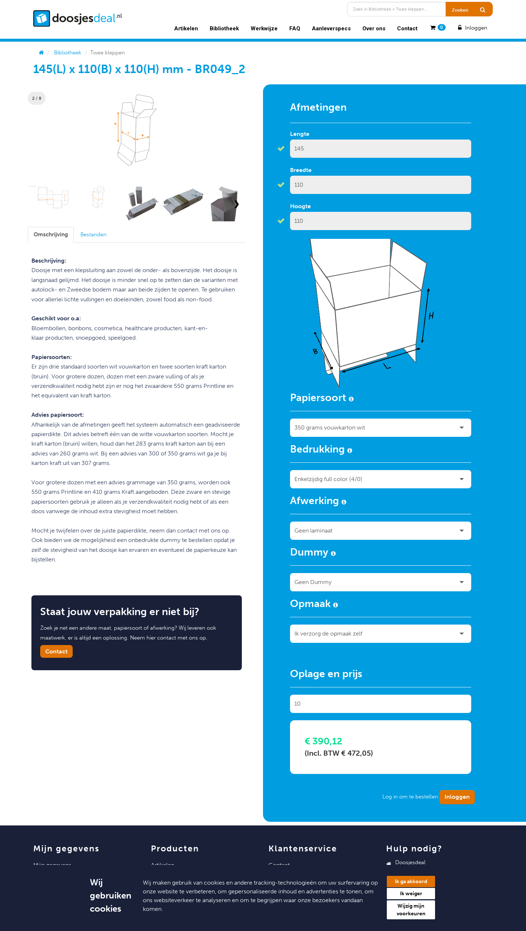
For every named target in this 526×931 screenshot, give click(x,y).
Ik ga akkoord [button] (411, 881)
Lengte (299, 133)
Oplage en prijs (326, 675)
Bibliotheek (224, 28)
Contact (407, 28)
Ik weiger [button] (411, 893)
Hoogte (300, 206)
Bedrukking (321, 450)
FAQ (294, 28)
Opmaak (314, 605)
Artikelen (186, 28)
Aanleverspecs (331, 28)
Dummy (313, 553)
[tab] (51, 235)
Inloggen (472, 27)
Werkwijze (264, 28)
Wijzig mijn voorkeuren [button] (411, 910)
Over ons (373, 28)
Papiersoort (322, 399)
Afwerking (318, 502)
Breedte (301, 170)
